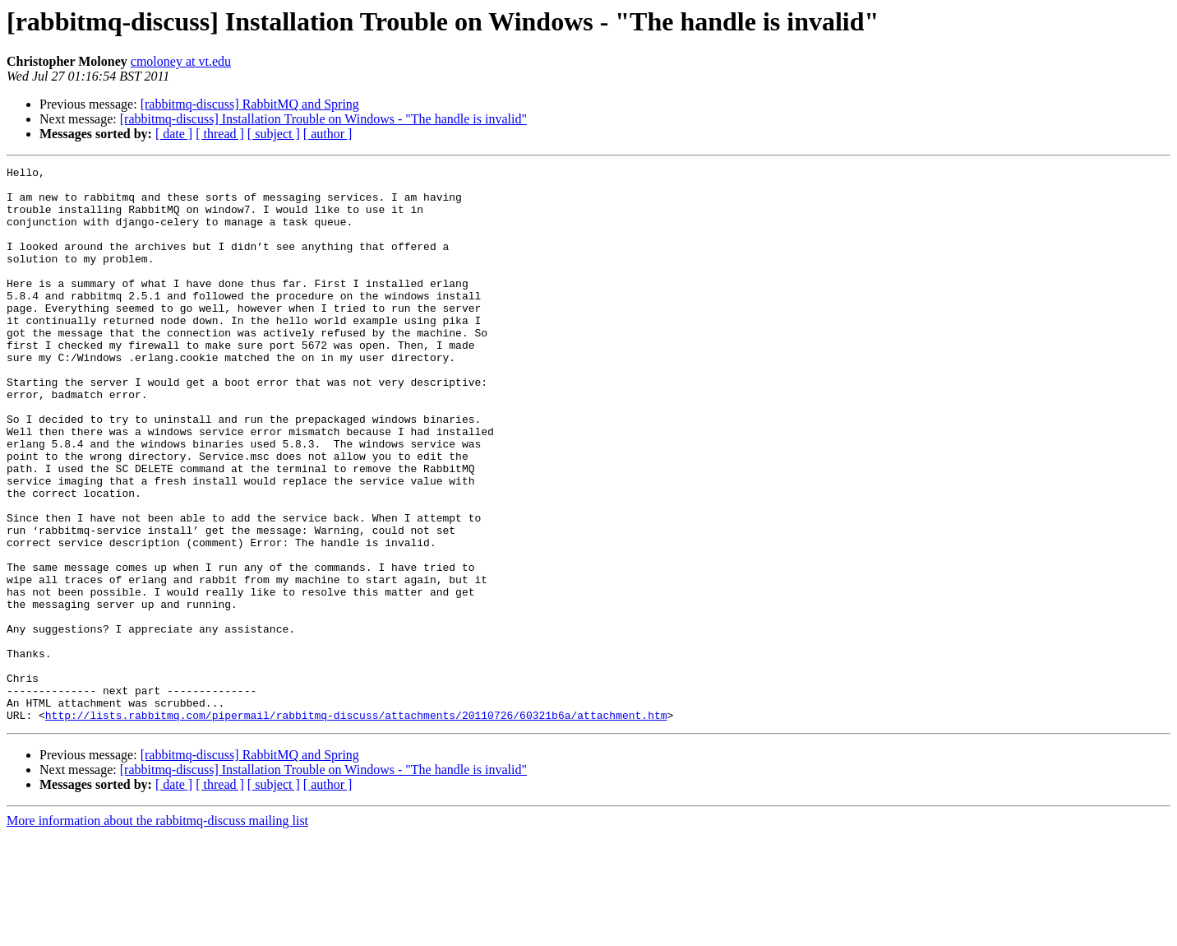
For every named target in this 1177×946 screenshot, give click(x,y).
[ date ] (173, 134)
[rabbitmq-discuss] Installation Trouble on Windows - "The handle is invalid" (323, 119)
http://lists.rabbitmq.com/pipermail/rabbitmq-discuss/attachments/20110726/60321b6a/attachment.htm (356, 825)
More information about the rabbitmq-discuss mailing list (157, 932)
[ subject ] (273, 134)
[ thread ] (220, 134)
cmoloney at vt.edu (181, 61)
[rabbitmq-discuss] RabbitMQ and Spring (250, 104)
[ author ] (328, 134)
